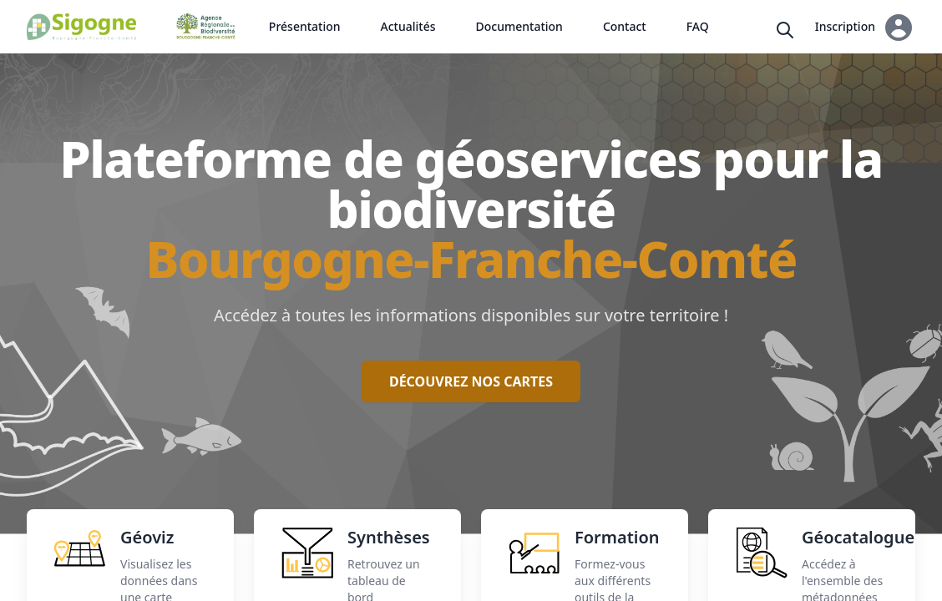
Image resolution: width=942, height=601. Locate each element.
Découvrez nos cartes (471, 381)
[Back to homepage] (81, 26)
